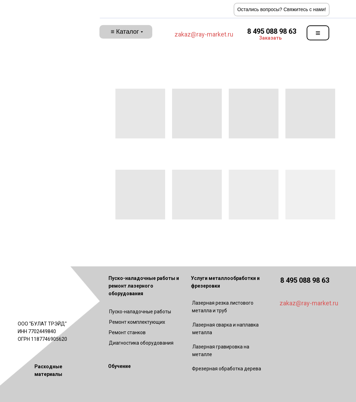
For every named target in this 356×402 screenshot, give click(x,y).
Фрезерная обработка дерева (226, 368)
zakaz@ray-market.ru (204, 34)
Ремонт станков (127, 332)
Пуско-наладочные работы (140, 311)
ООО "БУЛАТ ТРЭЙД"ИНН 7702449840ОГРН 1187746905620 (42, 331)
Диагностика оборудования (141, 343)
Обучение (119, 366)
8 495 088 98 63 (271, 31)
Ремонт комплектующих (137, 322)
